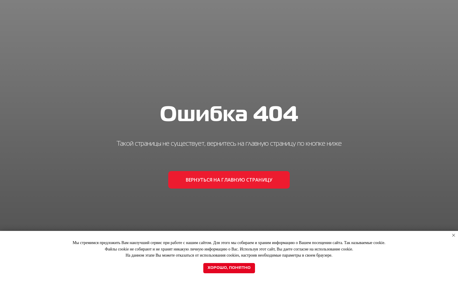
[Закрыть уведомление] (454, 235)
